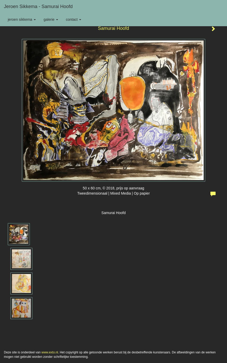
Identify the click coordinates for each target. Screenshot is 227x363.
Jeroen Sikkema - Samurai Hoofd (38, 6)
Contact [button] (73, 19)
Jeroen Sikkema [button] (22, 19)
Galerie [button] (51, 19)
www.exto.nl (50, 352)
